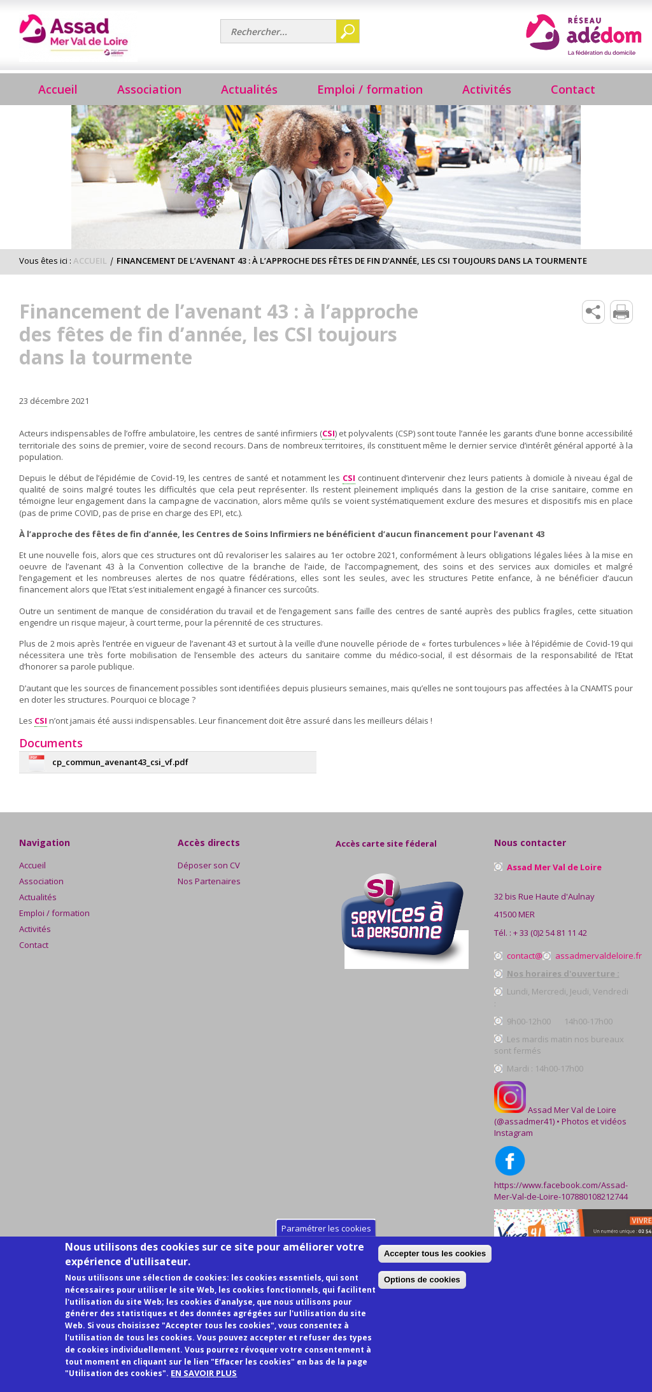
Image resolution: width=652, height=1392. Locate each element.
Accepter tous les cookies (527, 1267)
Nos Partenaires (209, 881)
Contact (573, 89)
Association (41, 881)
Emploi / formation (54, 913)
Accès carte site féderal (386, 843)
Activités (35, 929)
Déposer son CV (209, 865)
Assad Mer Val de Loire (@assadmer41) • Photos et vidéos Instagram (560, 1121)
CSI (328, 433)
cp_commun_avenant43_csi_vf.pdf (120, 762)
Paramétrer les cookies (326, 1241)
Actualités (249, 89)
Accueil (58, 89)
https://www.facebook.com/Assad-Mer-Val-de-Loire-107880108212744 (561, 1190)
